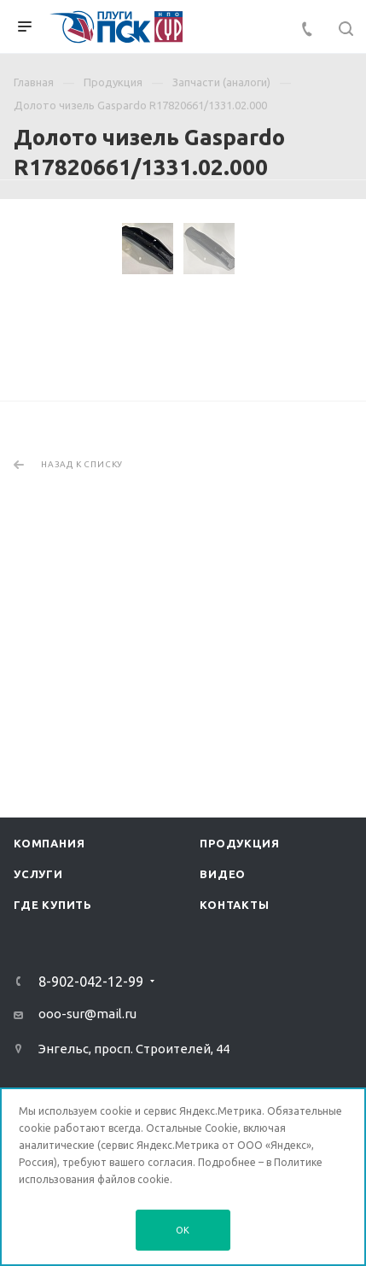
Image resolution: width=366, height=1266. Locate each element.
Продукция (239, 854)
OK (183, 1230)
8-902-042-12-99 (90, 992)
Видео (223, 885)
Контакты (234, 916)
